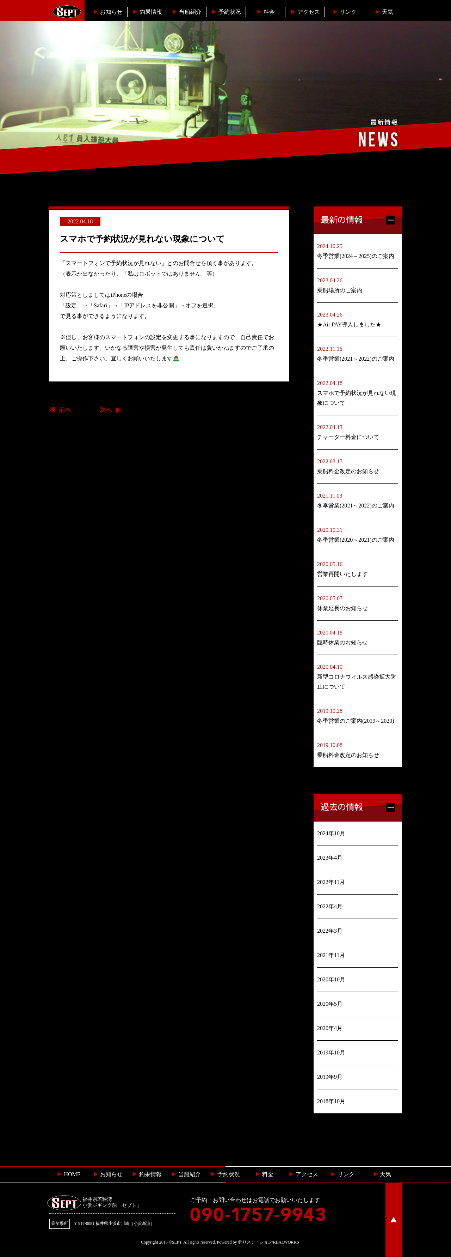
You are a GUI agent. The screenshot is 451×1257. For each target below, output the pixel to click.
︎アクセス (305, 12)
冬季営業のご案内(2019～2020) (355, 721)
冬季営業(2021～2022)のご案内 (355, 359)
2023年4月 (329, 858)
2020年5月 (329, 1004)
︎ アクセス (303, 1174)
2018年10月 (331, 1101)
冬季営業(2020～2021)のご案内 (355, 540)
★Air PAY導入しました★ (349, 324)
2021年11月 (331, 955)
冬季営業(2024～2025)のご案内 (355, 256)
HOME (68, 1174)
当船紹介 (187, 12)
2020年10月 (331, 979)
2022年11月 (331, 882)
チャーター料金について (348, 437)
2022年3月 (329, 931)
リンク (345, 12)
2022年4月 (329, 906)
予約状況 (226, 12)
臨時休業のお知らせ (342, 642)
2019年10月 (331, 1052)
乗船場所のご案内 (339, 290)
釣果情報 (147, 12)
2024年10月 (331, 833)
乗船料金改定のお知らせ (348, 471)
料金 (266, 12)
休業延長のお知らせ (342, 608)
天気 (384, 12)
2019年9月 (329, 1077)
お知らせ (108, 12)
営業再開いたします (342, 574)
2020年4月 (329, 1028)
